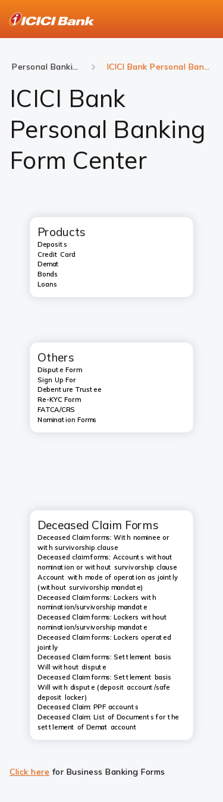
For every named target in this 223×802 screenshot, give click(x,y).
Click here (29, 771)
